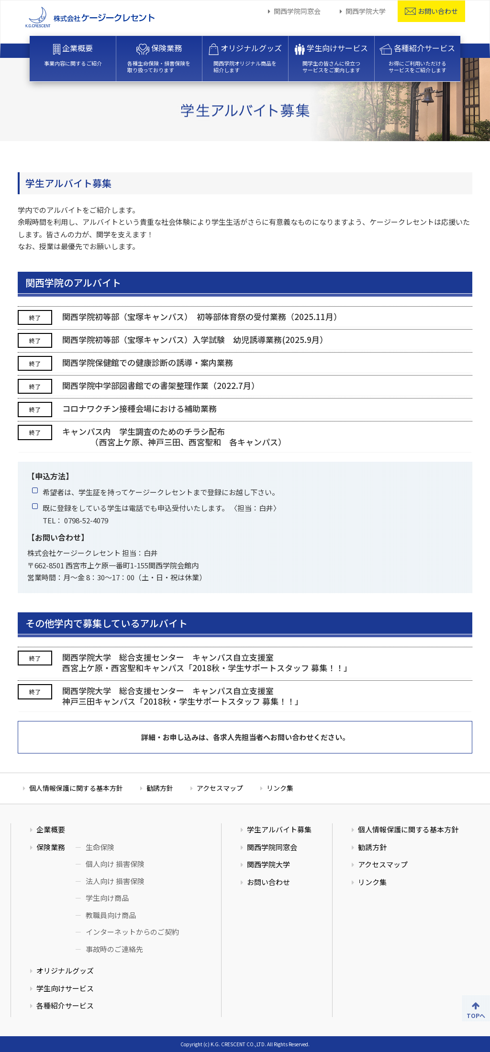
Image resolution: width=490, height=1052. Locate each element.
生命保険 (100, 847)
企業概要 (73, 54)
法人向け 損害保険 (115, 881)
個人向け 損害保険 (115, 864)
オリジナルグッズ (245, 58)
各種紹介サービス (417, 58)
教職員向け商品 (111, 915)
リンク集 (280, 788)
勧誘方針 (159, 788)
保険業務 (158, 58)
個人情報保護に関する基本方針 (76, 788)
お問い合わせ (431, 11)
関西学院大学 (365, 11)
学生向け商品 (107, 898)
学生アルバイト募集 (279, 829)
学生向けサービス (331, 58)
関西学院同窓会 (297, 11)
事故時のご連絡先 (114, 949)
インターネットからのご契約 (132, 932)
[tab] (245, 316)
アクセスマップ (220, 788)
